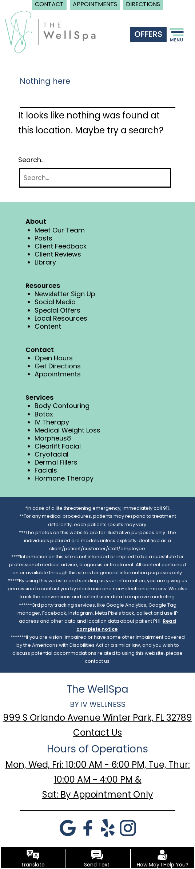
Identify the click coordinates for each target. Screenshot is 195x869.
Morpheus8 (53, 438)
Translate (33, 864)
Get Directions (58, 366)
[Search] (95, 178)
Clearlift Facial (58, 446)
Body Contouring (62, 405)
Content (48, 326)
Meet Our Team (60, 230)
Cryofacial (51, 454)
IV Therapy (52, 422)
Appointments (58, 374)
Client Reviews (58, 254)
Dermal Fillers (56, 462)
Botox (44, 414)
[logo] (50, 31)
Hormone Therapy (64, 478)
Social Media (55, 301)
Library (45, 262)
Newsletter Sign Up (65, 293)
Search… (31, 160)
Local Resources (61, 318)
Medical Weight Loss (67, 430)
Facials (46, 470)
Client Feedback (61, 246)
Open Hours (54, 358)
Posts (43, 238)
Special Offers (57, 310)
